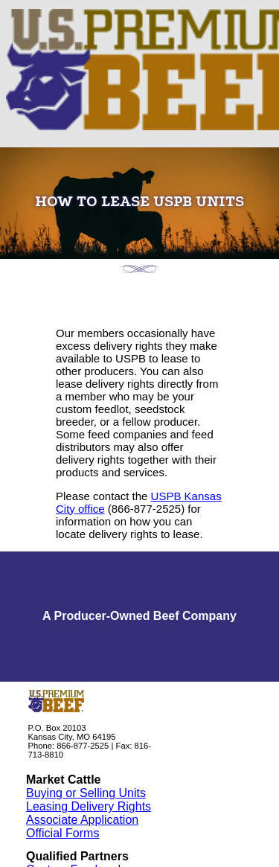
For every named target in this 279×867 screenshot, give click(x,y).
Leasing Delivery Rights (88, 806)
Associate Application (82, 819)
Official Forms (62, 833)
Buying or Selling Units (86, 793)
